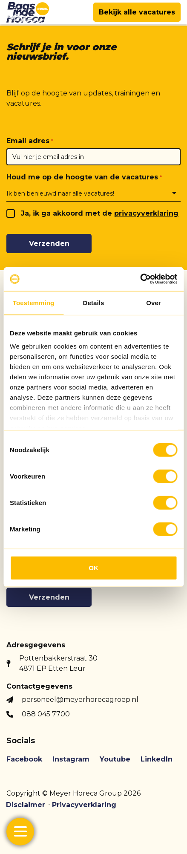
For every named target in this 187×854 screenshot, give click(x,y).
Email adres (27, 141)
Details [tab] (93, 302)
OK (93, 567)
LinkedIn (157, 759)
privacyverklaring (146, 213)
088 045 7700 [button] (46, 714)
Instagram (70, 759)
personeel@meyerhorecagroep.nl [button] (80, 699)
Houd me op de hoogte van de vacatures (82, 177)
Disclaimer (25, 805)
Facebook (24, 759)
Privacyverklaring (84, 805)
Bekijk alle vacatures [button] (137, 12)
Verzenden (49, 243)
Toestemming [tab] (34, 302)
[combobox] (93, 193)
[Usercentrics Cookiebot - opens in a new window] (140, 279)
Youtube (115, 759)
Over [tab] (153, 302)
